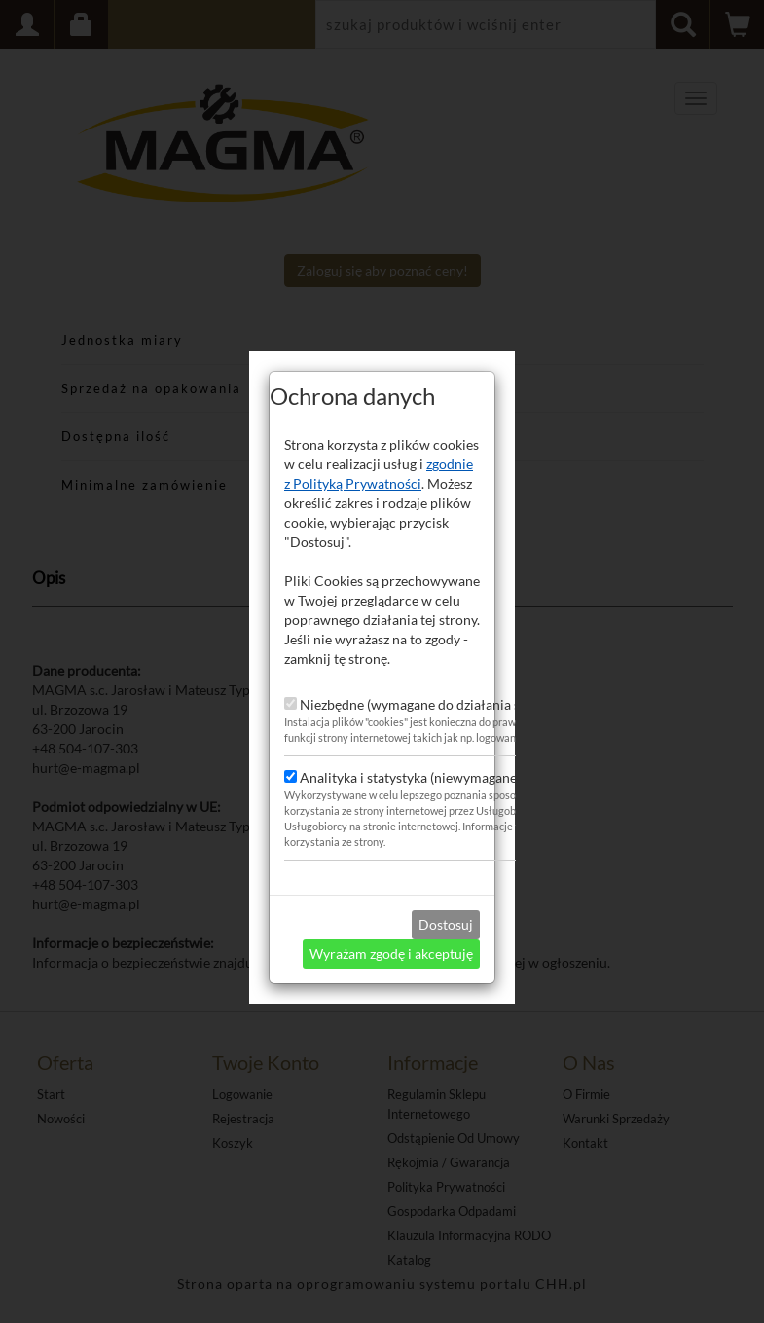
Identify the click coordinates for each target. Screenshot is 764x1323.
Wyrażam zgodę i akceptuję (391, 943)
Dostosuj (445, 913)
